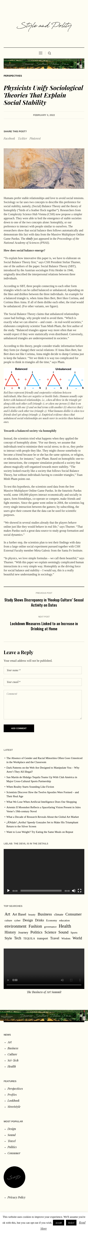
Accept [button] (58, 1222)
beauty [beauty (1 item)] (32, 914)
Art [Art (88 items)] (7, 914)
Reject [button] (71, 1222)
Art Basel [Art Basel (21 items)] (19, 914)
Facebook (9, 138)
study (29, 238)
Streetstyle (14, 1106)
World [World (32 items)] (77, 938)
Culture (12, 1054)
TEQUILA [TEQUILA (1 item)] (29, 938)
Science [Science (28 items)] (50, 932)
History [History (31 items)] (10, 932)
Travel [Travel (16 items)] (54, 938)
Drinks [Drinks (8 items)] (39, 920)
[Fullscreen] (79, 891)
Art (10, 1042)
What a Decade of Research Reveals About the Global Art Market (42, 816)
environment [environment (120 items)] (15, 926)
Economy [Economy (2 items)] (51, 920)
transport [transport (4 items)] (42, 938)
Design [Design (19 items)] (28, 920)
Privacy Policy (16, 1197)
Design (12, 1129)
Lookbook (13, 1100)
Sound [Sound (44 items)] (63, 932)
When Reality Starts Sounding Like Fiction (30, 786)
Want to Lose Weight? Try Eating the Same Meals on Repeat (39, 831)
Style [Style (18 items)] (8, 938)
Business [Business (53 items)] (45, 914)
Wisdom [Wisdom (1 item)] (65, 938)
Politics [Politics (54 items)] (36, 932)
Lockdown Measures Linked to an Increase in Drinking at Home (44, 626)
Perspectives (13, 75)
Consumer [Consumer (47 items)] (73, 914)
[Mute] (74, 891)
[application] (44, 872)
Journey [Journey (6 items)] (23, 932)
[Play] (8, 891)
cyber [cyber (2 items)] (17, 920)
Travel (12, 1141)
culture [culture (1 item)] (8, 920)
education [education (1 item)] (64, 920)
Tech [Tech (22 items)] (17, 938)
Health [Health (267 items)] (65, 926)
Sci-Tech (13, 1060)
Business (13, 1048)
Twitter (22, 138)
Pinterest (35, 138)
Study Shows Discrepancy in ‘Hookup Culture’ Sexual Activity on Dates (44, 602)
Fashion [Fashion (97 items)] (35, 926)
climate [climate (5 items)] (58, 914)
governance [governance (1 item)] (50, 926)
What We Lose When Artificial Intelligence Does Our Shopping (41, 801)
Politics (12, 1147)
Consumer (14, 1153)
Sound (12, 1135)
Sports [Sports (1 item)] (74, 932)
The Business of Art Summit (44, 992)
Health (12, 1066)
